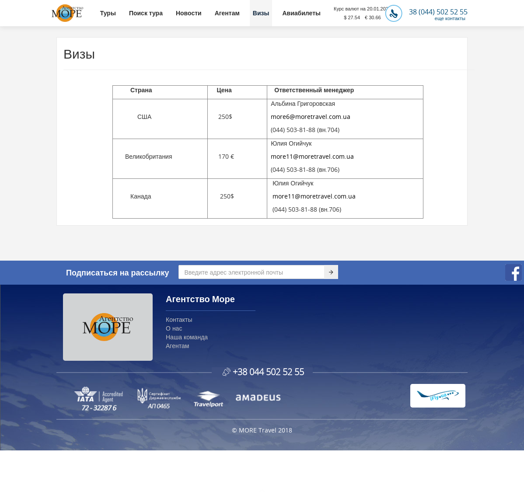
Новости (189, 13)
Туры (108, 13)
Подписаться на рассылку (117, 272)
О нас (174, 328)
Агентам (227, 13)
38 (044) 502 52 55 (426, 12)
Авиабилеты (301, 13)
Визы (261, 13)
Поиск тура (146, 13)
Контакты (179, 319)
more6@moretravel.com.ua (310, 116)
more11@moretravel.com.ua (312, 156)
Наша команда (187, 337)
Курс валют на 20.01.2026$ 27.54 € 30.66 (362, 13)
